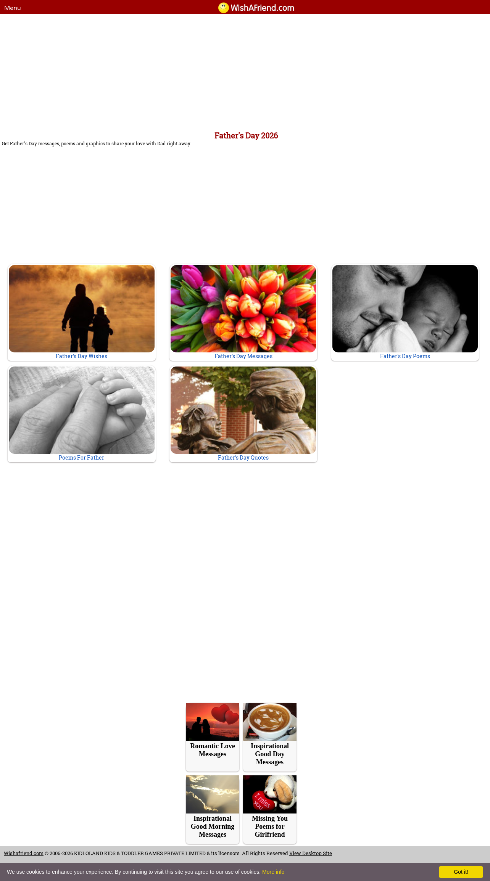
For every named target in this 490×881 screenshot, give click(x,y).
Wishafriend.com (24, 853)
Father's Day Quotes (243, 414)
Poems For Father (81, 414)
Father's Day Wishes (81, 312)
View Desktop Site (310, 853)
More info (273, 872)
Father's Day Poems (405, 312)
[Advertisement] (245, 71)
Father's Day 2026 (246, 135)
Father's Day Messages (243, 312)
